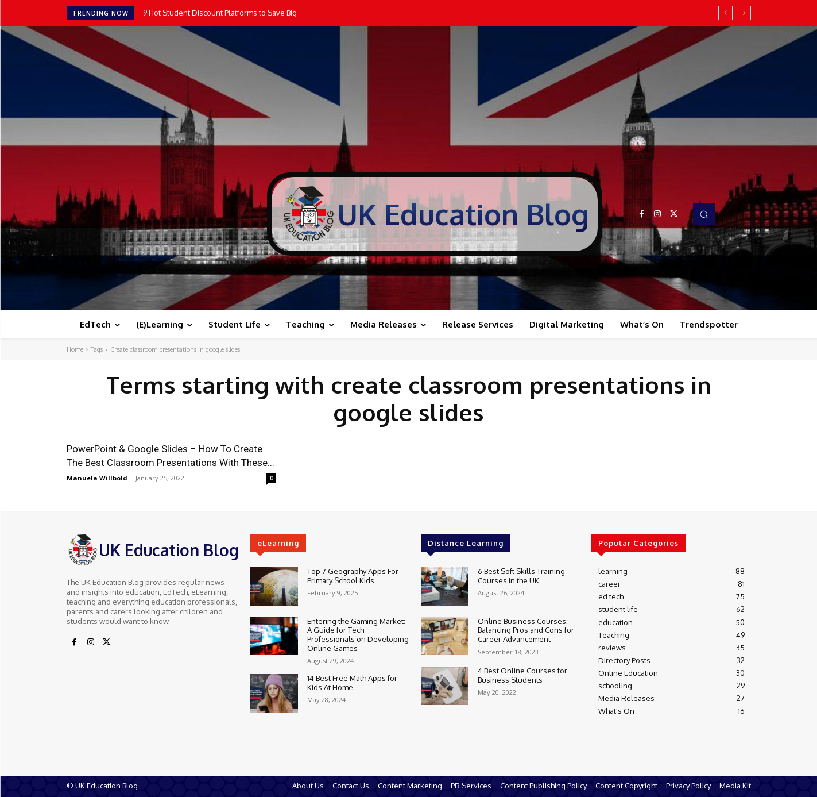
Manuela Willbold (97, 477)
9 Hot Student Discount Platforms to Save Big (220, 12)
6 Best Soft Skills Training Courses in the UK (521, 576)
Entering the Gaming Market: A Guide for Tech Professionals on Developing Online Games (358, 635)
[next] (744, 13)
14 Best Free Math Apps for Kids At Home (352, 682)
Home (75, 349)
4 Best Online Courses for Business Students (522, 675)
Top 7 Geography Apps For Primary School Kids (352, 576)
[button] (704, 214)
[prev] (725, 13)
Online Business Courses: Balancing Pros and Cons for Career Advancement (526, 630)
